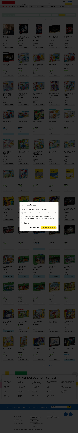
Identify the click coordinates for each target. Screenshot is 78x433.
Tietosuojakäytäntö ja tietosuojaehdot (34, 209)
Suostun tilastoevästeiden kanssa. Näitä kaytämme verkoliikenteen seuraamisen (39, 216)
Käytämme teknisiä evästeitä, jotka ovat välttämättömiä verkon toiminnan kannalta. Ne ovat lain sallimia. (40, 213)
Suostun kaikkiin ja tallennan (48, 227)
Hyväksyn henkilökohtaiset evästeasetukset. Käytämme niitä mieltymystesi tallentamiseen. (38, 222)
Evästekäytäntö (45, 209)
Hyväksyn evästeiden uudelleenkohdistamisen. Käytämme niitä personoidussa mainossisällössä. (39, 219)
